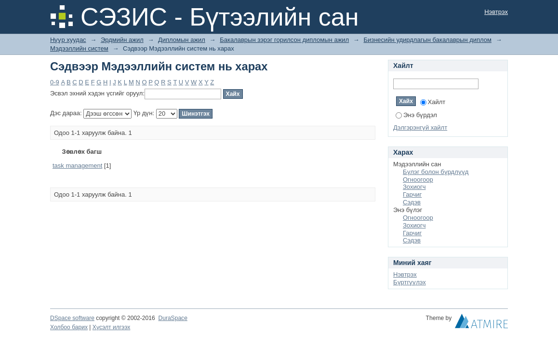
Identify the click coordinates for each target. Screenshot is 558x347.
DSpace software (72, 318)
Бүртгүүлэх (409, 282)
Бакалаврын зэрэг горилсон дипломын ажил (284, 39)
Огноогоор (418, 179)
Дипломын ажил (181, 39)
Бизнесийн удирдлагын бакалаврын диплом (427, 39)
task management (77, 165)
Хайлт (433, 102)
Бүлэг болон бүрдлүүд (435, 171)
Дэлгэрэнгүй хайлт (420, 127)
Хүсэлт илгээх (112, 327)
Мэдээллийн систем (79, 48)
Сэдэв (412, 202)
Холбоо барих (69, 327)
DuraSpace (172, 318)
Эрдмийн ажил (122, 39)
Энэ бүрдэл (416, 115)
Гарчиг (412, 194)
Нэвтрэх (496, 11)
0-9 (54, 82)
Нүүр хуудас (68, 39)
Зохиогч (414, 186)
